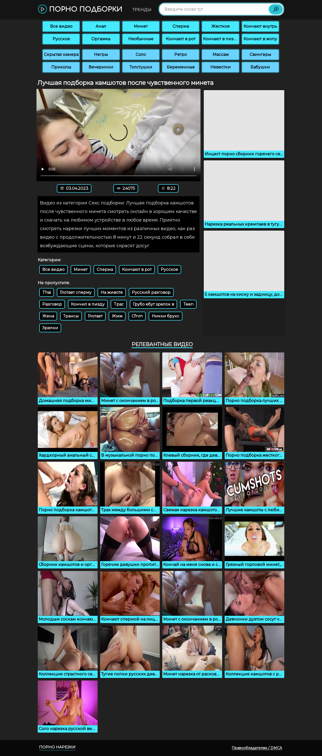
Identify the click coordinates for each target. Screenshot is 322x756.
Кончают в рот (180, 39)
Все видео (61, 26)
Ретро (180, 54)
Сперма (181, 26)
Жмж (117, 316)
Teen (188, 304)
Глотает (95, 316)
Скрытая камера (61, 54)
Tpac (119, 304)
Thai (46, 292)
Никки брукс (165, 316)
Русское (61, 39)
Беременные (181, 67)
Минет (141, 26)
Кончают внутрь (260, 26)
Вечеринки (101, 67)
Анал (101, 26)
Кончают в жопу (260, 39)
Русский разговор (151, 292)
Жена (48, 316)
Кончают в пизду (221, 39)
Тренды (142, 9)
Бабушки (260, 67)
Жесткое (220, 26)
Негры (101, 54)
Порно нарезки (57, 747)
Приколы (61, 67)
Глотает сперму (76, 292)
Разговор (52, 304)
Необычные (140, 39)
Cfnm (137, 316)
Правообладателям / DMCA (257, 748)
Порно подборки (80, 9)
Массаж (221, 54)
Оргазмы (100, 39)
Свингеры (260, 54)
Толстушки (141, 67)
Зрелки (50, 328)
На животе (112, 292)
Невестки (220, 67)
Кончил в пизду (88, 304)
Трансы (71, 316)
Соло (141, 54)
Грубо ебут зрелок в (153, 304)
